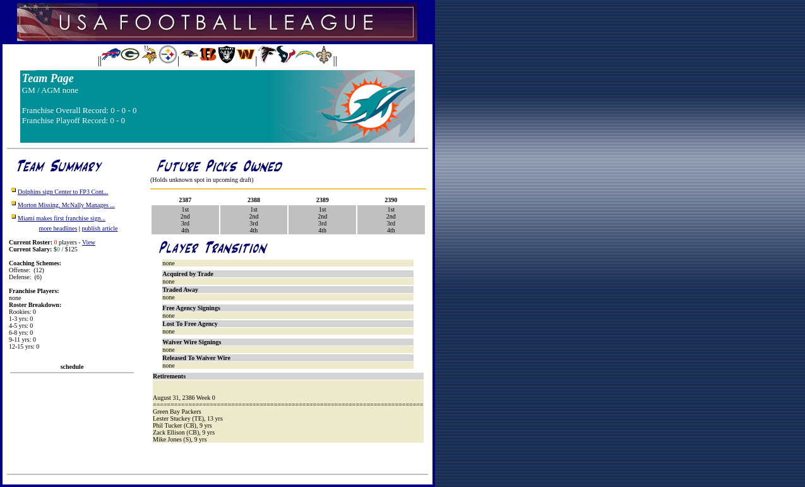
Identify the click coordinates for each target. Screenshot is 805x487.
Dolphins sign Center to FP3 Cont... (63, 191)
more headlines (58, 228)
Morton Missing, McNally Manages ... (66, 204)
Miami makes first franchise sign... (61, 218)
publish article (100, 228)
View (88, 242)
